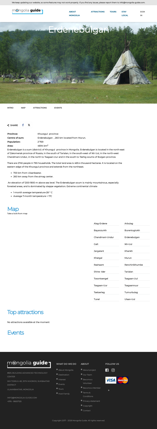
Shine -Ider (99, 271)
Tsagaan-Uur (100, 285)
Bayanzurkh (100, 230)
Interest (62, 379)
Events (58, 108)
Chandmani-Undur (104, 237)
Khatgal (98, 258)
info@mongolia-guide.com (132, 2)
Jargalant (99, 251)
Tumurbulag (131, 292)
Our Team (87, 375)
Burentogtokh (132, 230)
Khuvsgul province (48, 133)
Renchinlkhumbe (133, 264)
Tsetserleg (99, 292)
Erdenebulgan (132, 237)
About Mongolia (65, 370)
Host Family (64, 394)
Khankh (128, 251)
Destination (63, 375)
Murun (128, 258)
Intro (10, 108)
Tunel (97, 299)
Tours (113, 12)
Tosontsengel (101, 278)
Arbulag (128, 223)
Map (23, 108)
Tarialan (128, 271)
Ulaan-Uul (129, 299)
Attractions (98, 12)
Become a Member (92, 388)
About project (89, 370)
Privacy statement (91, 401)
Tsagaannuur (131, 285)
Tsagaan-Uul (131, 278)
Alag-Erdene (100, 223)
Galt (96, 244)
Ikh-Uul (128, 244)
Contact (86, 410)
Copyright (87, 406)
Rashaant (99, 264)
